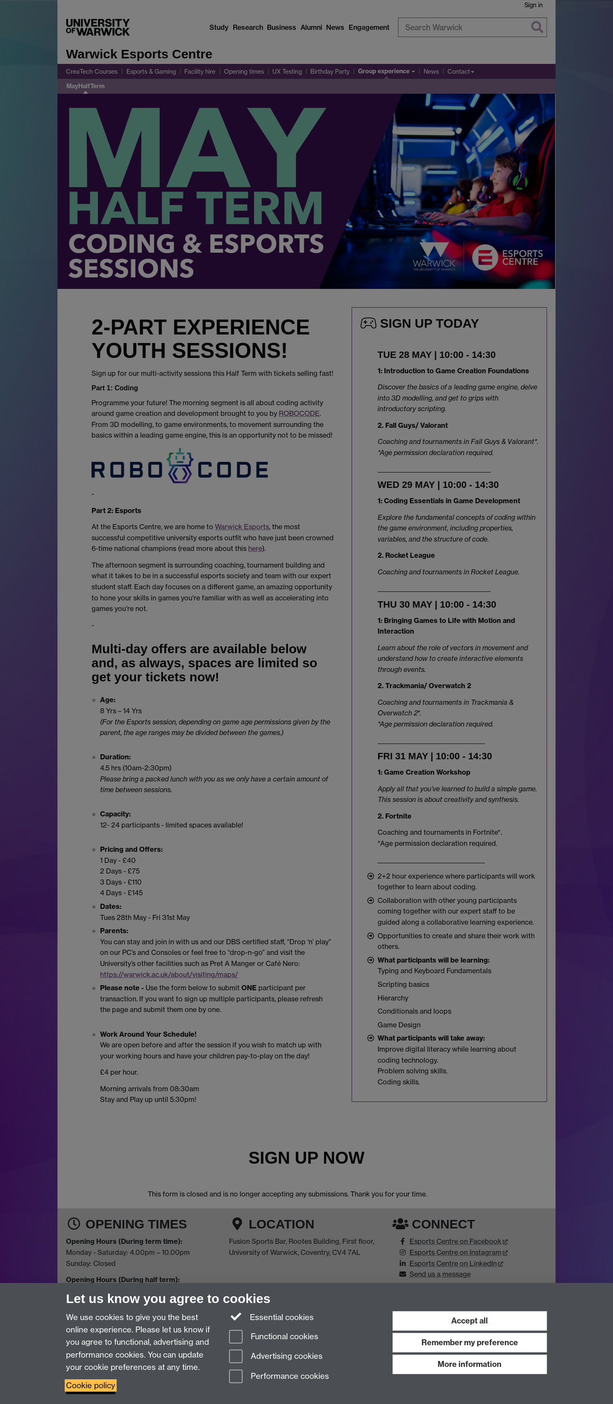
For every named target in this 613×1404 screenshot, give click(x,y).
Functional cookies (273, 1337)
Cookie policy (90, 1385)
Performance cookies (279, 1377)
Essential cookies (271, 1316)
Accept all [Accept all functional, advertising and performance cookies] (469, 1321)
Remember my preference (469, 1342)
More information (469, 1364)
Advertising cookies (276, 1357)
